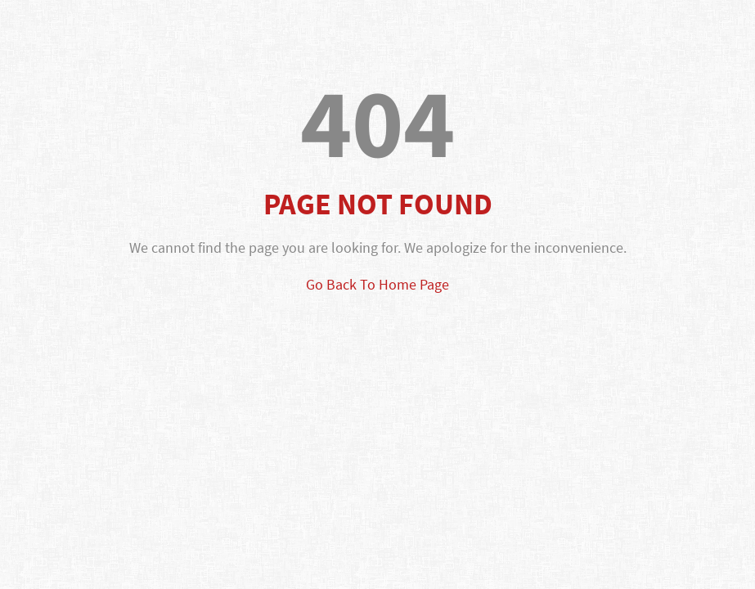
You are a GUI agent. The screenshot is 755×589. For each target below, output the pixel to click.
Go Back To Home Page (377, 284)
